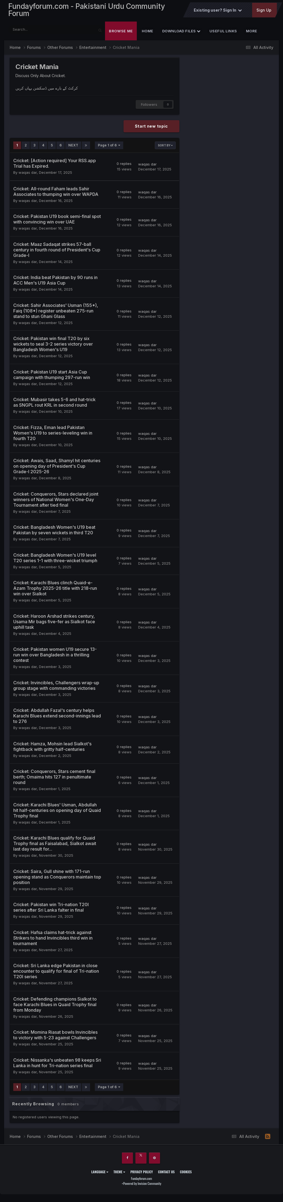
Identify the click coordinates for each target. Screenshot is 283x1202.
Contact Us (166, 1173)
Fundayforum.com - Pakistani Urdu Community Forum (86, 11)
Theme (119, 1173)
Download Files (181, 33)
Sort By (165, 147)
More (251, 33)
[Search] (37, 31)
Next (73, 147)
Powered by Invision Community (142, 1185)
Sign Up (263, 11)
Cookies (186, 1173)
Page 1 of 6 (109, 147)
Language (99, 1173)
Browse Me (121, 33)
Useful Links (223, 33)
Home (147, 33)
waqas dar (28, 174)
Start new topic (151, 128)
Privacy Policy (141, 1173)
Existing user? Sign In (217, 11)
